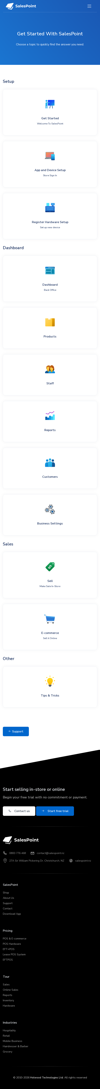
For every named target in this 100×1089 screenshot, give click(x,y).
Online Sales (10, 990)
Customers (50, 477)
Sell (50, 583)
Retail (6, 1036)
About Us (8, 898)
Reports (50, 430)
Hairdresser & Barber (15, 1046)
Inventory (8, 1000)
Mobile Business (12, 1041)
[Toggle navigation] (89, 6)
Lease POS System (14, 954)
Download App (12, 914)
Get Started (50, 120)
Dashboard (50, 287)
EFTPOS (8, 960)
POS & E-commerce (14, 938)
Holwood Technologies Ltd (46, 1077)
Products (50, 336)
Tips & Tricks (50, 695)
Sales (6, 984)
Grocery (7, 1051)
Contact (7, 908)
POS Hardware (12, 944)
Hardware (9, 1006)
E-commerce (50, 635)
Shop (6, 892)
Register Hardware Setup (50, 224)
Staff (50, 383)
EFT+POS (9, 949)
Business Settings (50, 523)
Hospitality (9, 1030)
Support (15, 731)
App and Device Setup (50, 172)
